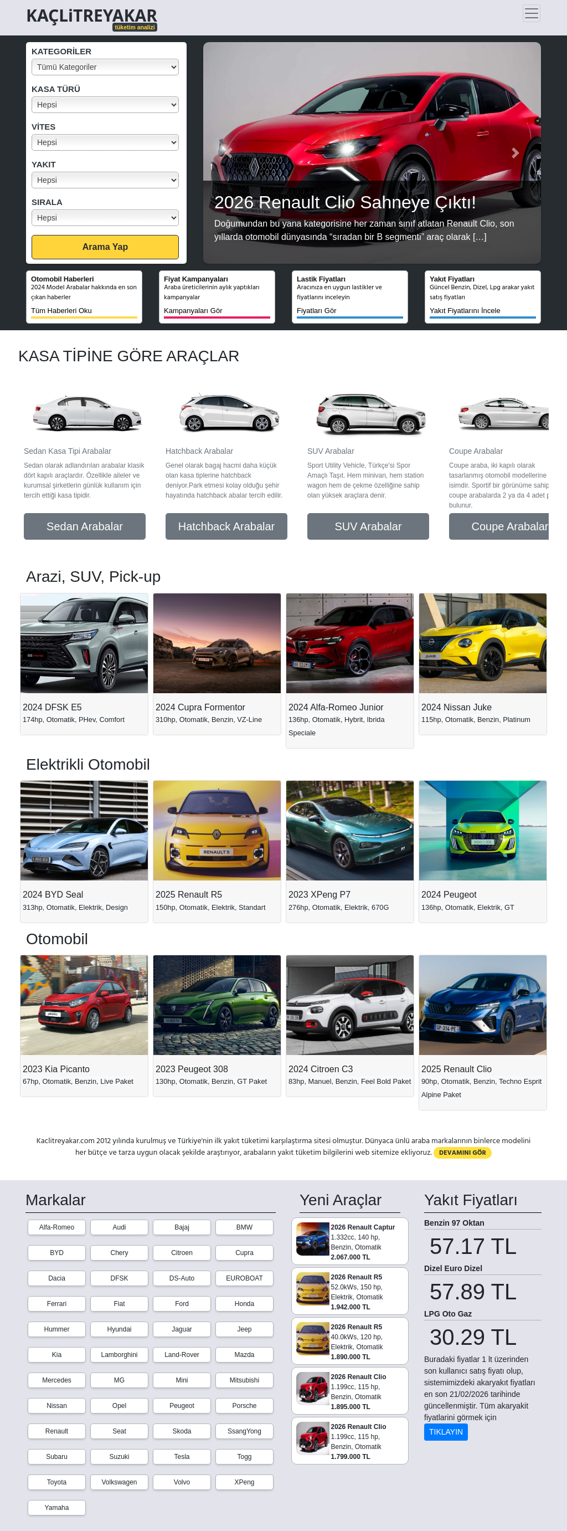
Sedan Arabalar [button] (85, 526)
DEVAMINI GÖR (462, 1153)
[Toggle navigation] (531, 13)
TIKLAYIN (446, 1431)
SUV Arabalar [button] (367, 526)
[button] (228, 153)
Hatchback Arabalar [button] (226, 526)
